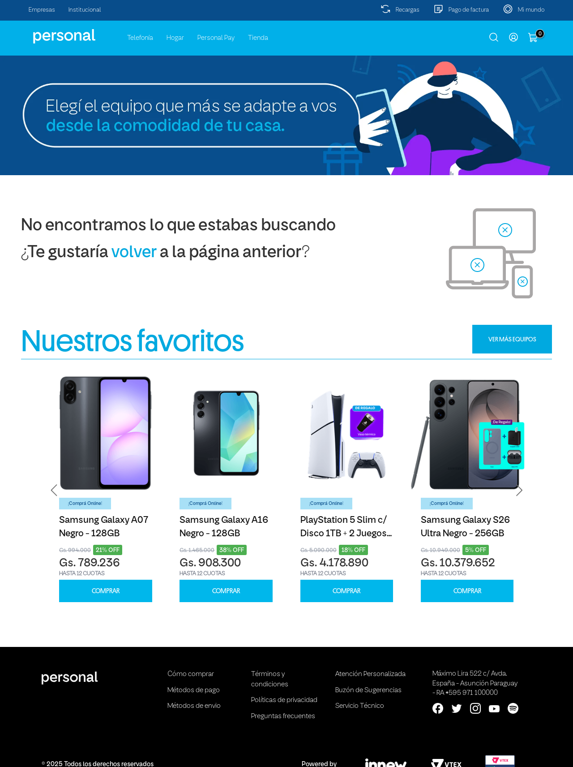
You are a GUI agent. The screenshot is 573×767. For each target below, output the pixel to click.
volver (134, 253)
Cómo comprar (190, 674)
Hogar (175, 38)
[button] (54, 490)
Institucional (84, 10)
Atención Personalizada (370, 674)
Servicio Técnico (359, 706)
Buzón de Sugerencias (368, 690)
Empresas (42, 10)
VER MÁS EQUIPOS (512, 339)
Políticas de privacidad (284, 700)
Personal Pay (216, 38)
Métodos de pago (193, 690)
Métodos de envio (194, 706)
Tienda (258, 38)
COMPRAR (106, 591)
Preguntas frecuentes (283, 716)
